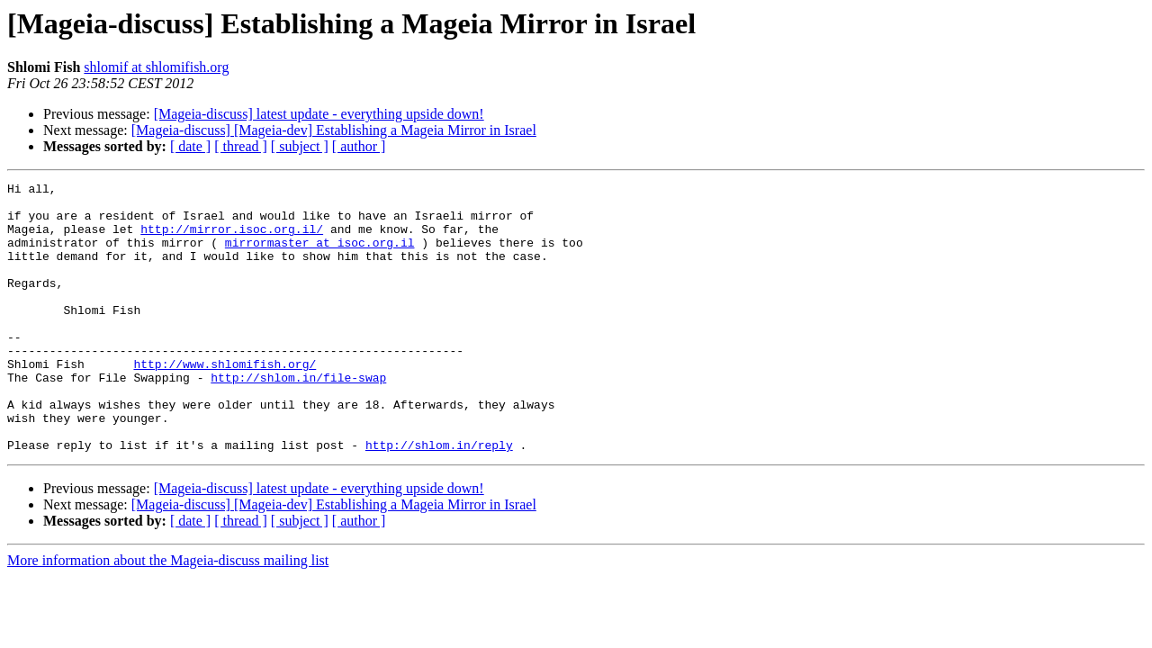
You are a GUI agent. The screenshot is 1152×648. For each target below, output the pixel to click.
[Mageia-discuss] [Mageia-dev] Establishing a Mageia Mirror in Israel (333, 130)
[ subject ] (299, 146)
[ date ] (190, 146)
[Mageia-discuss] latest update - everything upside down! (319, 114)
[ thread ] (240, 146)
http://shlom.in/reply (439, 498)
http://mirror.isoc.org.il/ (231, 239)
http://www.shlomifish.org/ (224, 401)
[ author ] (359, 146)
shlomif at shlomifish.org (156, 67)
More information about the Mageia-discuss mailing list (167, 614)
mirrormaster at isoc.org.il (320, 256)
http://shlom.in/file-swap (298, 418)
